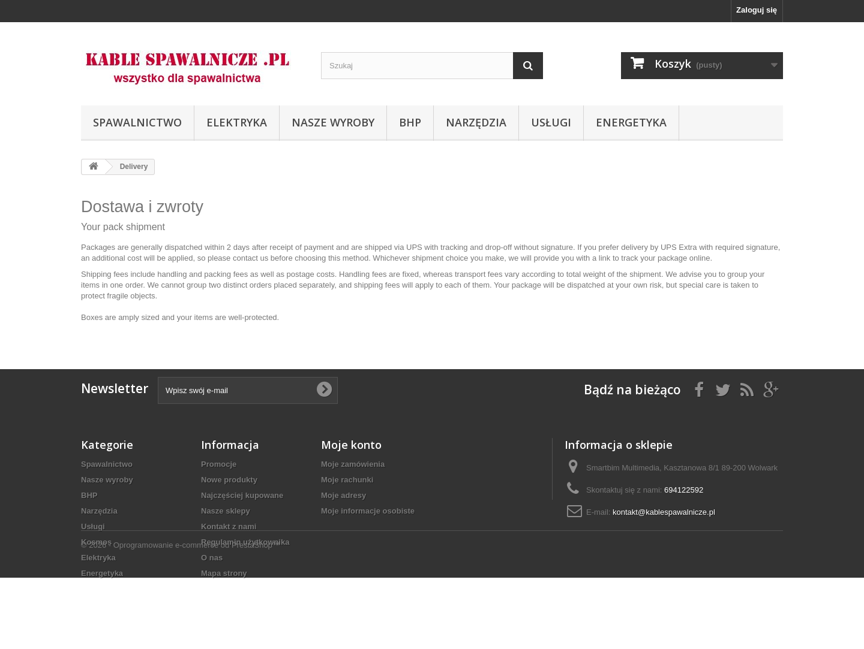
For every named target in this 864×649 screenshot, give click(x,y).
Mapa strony (224, 573)
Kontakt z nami (228, 526)
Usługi (551, 122)
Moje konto (351, 444)
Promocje (218, 464)
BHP (410, 122)
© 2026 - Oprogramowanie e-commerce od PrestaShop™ (180, 616)
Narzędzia (476, 122)
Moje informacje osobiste (368, 510)
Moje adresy (343, 495)
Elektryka (236, 122)
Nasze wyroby (333, 122)
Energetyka (631, 122)
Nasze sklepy (225, 510)
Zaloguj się (756, 9)
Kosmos (96, 542)
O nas (212, 557)
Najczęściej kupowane (242, 495)
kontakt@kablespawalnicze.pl (664, 512)
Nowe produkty (229, 479)
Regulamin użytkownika (245, 542)
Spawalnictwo (137, 122)
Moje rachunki (347, 479)
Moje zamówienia (353, 464)
